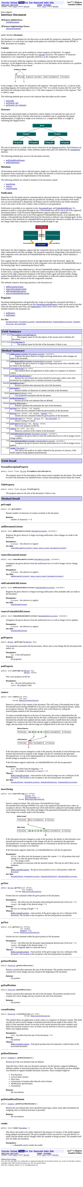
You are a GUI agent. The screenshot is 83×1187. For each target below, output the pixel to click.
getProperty (10, 313)
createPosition (11, 188)
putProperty (10, 315)
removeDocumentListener (16, 289)
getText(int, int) (12, 103)
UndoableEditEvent (64, 208)
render (13, 455)
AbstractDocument (13, 29)
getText (13, 413)
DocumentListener (37, 355)
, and (54, 208)
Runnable (20, 455)
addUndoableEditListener (16, 291)
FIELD (15, 6)
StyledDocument (12, 22)
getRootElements (12, 162)
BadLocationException (28, 714)
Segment (44, 418)
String (9, 335)
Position (6, 370)
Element (55, 147)
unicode (41, 55)
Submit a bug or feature (8, 1179)
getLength (10, 101)
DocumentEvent (45, 208)
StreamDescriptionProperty (47, 304)
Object (7, 396)
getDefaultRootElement (15, 160)
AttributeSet (75, 150)
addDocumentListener (14, 287)
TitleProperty (36, 307)
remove (9, 186)
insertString (10, 184)
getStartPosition (17, 407)
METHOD (26, 6)
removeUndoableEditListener (17, 293)
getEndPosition (16, 386)
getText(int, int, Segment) (16, 105)
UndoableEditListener (42, 363)
